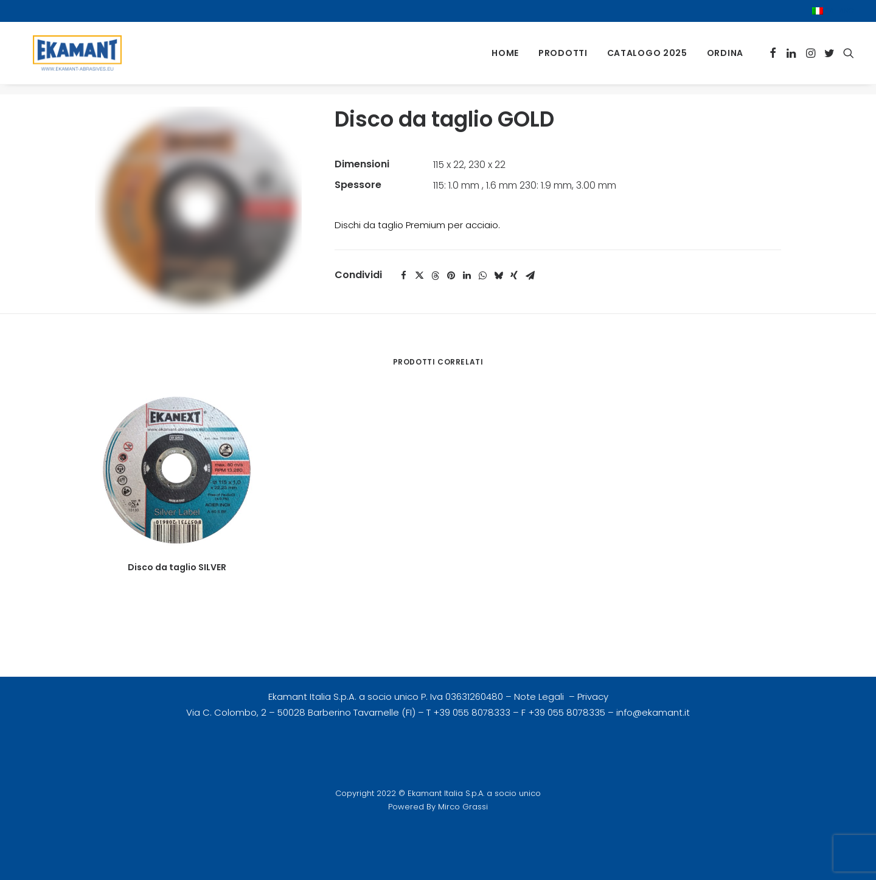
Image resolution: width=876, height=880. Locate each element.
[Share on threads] (435, 275)
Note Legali (540, 696)
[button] (772, 58)
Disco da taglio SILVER (177, 567)
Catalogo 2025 (647, 58)
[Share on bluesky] (498, 275)
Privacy (592, 696)
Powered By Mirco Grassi (438, 806)
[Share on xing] (514, 275)
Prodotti (563, 58)
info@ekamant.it (653, 712)
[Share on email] (530, 275)
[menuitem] (833, 11)
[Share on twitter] (419, 275)
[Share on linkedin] (466, 275)
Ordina (725, 58)
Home (505, 58)
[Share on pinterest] (450, 275)
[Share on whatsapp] (482, 275)
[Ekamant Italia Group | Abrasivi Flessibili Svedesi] (72, 58)
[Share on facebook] (403, 275)
